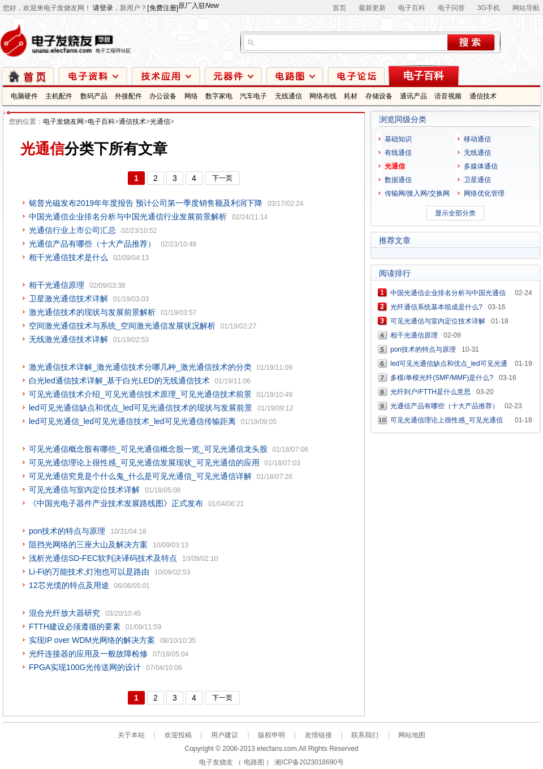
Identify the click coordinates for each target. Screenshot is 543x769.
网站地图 (411, 735)
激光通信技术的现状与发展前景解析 (92, 312)
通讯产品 (413, 96)
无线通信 (288, 96)
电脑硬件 (24, 96)
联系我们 (364, 735)
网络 (191, 96)
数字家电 (218, 96)
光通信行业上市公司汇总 (72, 230)
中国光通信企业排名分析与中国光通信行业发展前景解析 (128, 216)
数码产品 (93, 96)
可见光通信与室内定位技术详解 (84, 489)
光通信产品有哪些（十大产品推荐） (92, 243)
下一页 (222, 178)
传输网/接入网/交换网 (417, 193)
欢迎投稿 (178, 735)
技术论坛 (356, 75)
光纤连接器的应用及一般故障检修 (88, 653)
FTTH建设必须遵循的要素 (74, 626)
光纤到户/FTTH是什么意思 (430, 392)
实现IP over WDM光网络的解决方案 (92, 640)
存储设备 (379, 96)
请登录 (103, 8)
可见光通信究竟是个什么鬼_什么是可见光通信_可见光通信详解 (140, 476)
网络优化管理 (484, 193)
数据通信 (398, 180)
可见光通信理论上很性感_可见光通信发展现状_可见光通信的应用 (144, 462)
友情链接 (318, 735)
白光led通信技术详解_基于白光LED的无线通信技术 (119, 380)
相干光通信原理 (56, 285)
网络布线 (323, 96)
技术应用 (165, 75)
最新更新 (372, 8)
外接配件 (128, 96)
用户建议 (224, 735)
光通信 (160, 122)
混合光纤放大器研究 (64, 612)
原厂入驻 (198, 6)
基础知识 (398, 139)
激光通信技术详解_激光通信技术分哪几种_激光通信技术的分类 (140, 366)
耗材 (350, 96)
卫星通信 (477, 180)
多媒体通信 (481, 166)
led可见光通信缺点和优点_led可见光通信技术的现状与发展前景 (140, 407)
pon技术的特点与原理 (67, 530)
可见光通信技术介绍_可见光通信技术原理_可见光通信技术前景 (140, 394)
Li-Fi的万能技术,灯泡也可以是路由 (89, 571)
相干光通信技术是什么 (68, 257)
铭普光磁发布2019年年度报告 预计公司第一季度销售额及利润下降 (145, 203)
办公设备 (162, 96)
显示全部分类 (455, 213)
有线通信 (398, 153)
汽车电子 (253, 96)
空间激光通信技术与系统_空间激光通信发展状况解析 (122, 325)
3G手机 (488, 8)
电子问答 (451, 8)
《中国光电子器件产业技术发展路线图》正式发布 (116, 503)
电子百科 (411, 8)
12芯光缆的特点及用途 (69, 585)
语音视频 (448, 96)
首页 (339, 8)
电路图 (295, 75)
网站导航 (526, 8)
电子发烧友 (216, 762)
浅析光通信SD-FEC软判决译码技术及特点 (103, 558)
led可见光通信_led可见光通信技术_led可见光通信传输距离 (132, 421)
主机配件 (58, 96)
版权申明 (271, 735)
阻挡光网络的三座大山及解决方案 (88, 544)
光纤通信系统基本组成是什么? (436, 307)
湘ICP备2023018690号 (309, 762)
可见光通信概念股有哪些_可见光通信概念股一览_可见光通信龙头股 (148, 448)
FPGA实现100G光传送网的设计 (85, 667)
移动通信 (477, 139)
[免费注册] (162, 8)
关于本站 (131, 735)
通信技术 (483, 96)
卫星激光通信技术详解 (68, 298)
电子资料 (92, 75)
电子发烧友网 (63, 122)
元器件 (233, 75)
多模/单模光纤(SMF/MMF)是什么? (441, 378)
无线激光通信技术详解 (68, 339)
